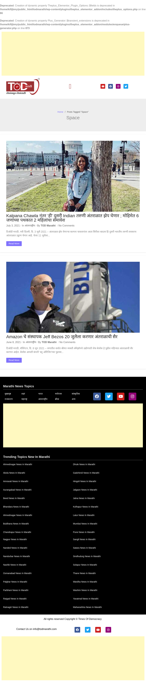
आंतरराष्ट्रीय (30, 225)
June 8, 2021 (13, 342)
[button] (70, 86)
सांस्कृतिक (76, 393)
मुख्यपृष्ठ (8, 393)
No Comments (66, 225)
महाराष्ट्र (24, 399)
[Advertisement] (73, 54)
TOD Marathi (48, 225)
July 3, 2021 (13, 225)
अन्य (73, 399)
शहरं (23, 393)
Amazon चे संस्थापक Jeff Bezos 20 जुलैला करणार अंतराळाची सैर (61, 336)
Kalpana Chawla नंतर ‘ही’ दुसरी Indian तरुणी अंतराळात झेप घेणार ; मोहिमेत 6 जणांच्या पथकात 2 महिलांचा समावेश (72, 218)
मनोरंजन (58, 393)
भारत (40, 393)
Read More (14, 243)
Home (60, 112)
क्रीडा (57, 399)
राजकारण (9, 399)
